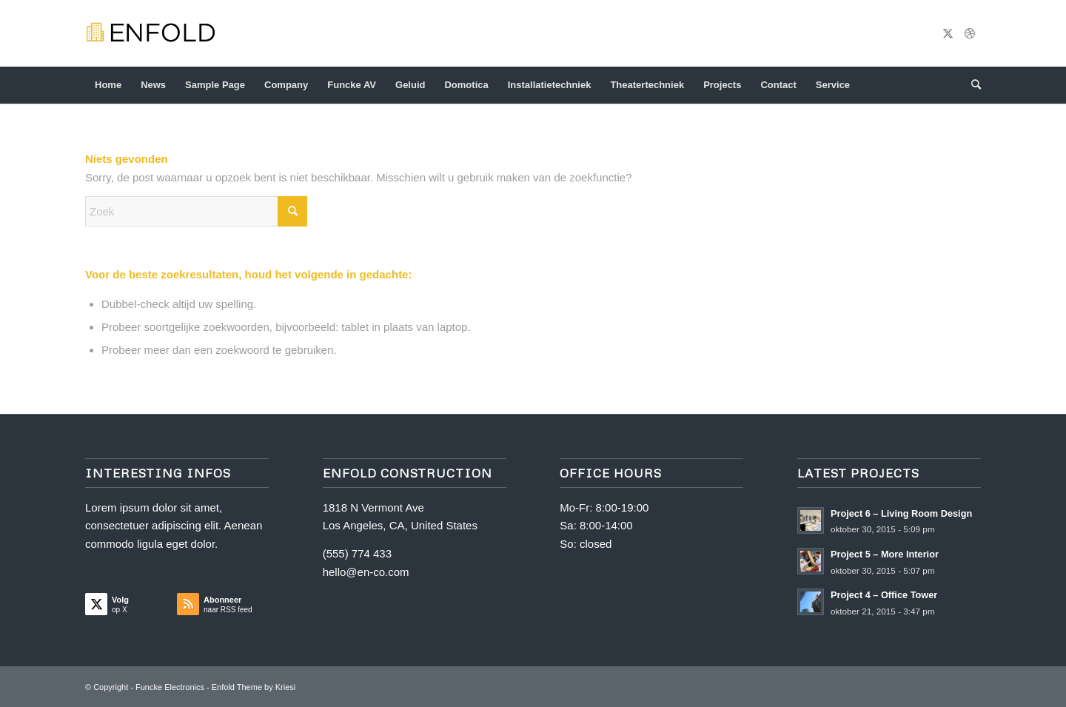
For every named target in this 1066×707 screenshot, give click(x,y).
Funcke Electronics (169, 687)
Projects (722, 84)
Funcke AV (351, 84)
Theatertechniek (647, 84)
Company (286, 84)
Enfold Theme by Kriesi (254, 687)
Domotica (466, 84)
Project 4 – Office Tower (884, 594)
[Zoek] (971, 85)
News (153, 84)
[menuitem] (971, 85)
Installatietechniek (549, 84)
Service (833, 84)
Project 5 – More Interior (885, 554)
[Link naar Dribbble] (970, 33)
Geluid (410, 84)
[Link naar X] (947, 33)
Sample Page (215, 84)
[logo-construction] (157, 33)
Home (108, 84)
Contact (778, 84)
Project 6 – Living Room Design (901, 513)
